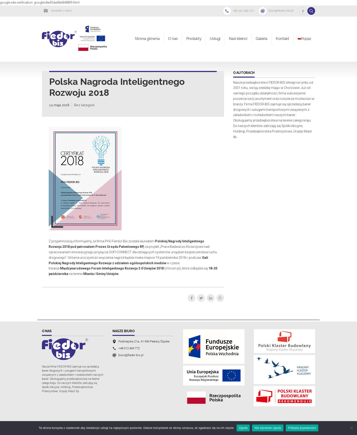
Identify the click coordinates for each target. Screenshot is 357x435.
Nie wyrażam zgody (267, 428)
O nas (173, 38)
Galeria (261, 38)
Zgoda (243, 428)
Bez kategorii (84, 105)
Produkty (193, 38)
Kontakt (282, 38)
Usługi (215, 38)
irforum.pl (173, 268)
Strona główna (147, 38)
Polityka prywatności (302, 428)
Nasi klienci (238, 38)
